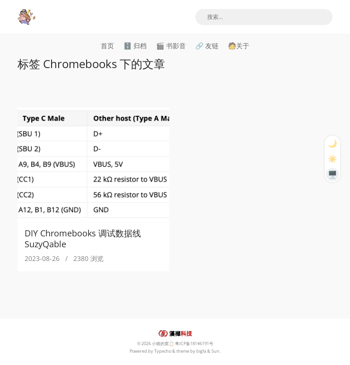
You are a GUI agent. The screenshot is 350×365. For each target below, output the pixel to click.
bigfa (201, 351)
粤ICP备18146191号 (194, 343)
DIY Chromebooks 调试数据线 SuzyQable (83, 238)
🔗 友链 (207, 45)
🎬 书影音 (171, 45)
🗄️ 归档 (135, 45)
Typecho (162, 351)
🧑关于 (238, 45)
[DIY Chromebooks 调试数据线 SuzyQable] (93, 164)
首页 (107, 45)
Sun (215, 351)
